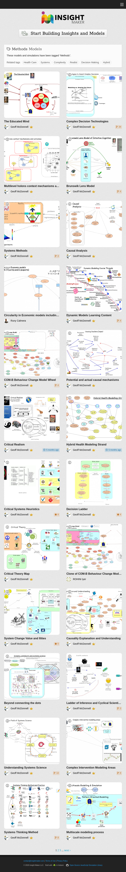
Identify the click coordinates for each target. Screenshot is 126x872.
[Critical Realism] (32, 423)
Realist (73, 62)
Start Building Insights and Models (63, 33)
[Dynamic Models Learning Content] (94, 294)
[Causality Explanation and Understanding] (94, 617)
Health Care (30, 62)
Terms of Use (51, 861)
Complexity (60, 62)
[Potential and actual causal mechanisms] (94, 359)
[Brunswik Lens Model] (94, 165)
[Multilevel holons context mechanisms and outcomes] (32, 165)
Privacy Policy (62, 861)
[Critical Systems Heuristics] (32, 488)
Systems (45, 62)
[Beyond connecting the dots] (32, 682)
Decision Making (90, 62)
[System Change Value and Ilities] (32, 617)
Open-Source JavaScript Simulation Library (86, 865)
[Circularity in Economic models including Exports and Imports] (32, 294)
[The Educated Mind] (32, 100)
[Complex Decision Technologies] (94, 100)
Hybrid (106, 62)
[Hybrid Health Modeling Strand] (94, 423)
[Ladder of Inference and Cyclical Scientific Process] (94, 682)
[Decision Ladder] (94, 488)
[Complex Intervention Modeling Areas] (94, 746)
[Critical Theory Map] (32, 553)
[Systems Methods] (32, 229)
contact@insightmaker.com (33, 861)
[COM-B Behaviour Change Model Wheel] (32, 359)
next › (67, 850)
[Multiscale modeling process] (94, 811)
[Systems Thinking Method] (32, 811)
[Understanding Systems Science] (32, 746)
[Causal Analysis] (94, 229)
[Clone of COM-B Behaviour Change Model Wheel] (94, 553)
